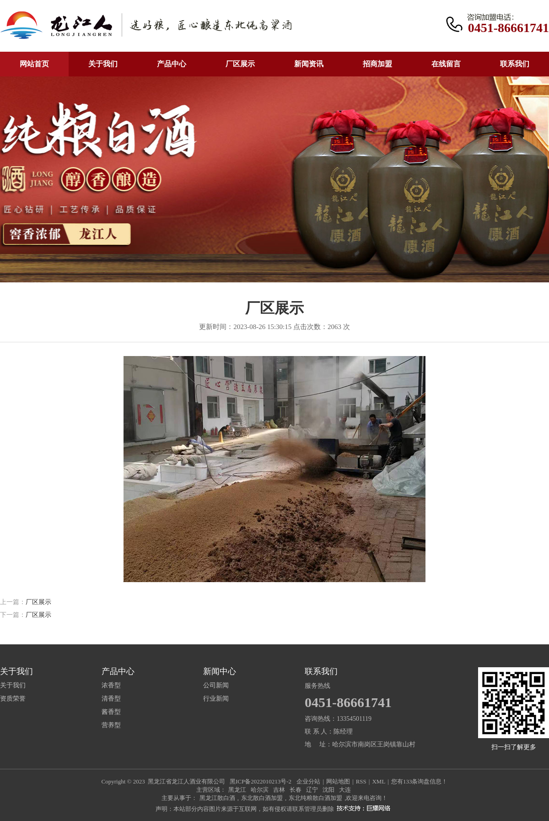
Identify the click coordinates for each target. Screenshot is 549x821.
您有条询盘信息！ (419, 781)
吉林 (279, 790)
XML (378, 781)
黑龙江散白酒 (217, 798)
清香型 (111, 699)
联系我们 (514, 64)
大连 (345, 790)
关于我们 (103, 64)
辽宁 (312, 790)
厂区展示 (240, 64)
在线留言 (446, 64)
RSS (361, 781)
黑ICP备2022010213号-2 (260, 781)
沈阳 (328, 790)
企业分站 (308, 781)
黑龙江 (237, 790)
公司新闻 (216, 685)
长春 (295, 790)
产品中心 (171, 64)
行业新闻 (216, 699)
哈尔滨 (260, 790)
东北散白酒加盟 (262, 798)
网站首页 (34, 64)
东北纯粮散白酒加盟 (315, 798)
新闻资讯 (308, 64)
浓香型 (111, 685)
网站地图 (338, 781)
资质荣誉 (13, 699)
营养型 (111, 725)
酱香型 (111, 712)
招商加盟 (377, 64)
